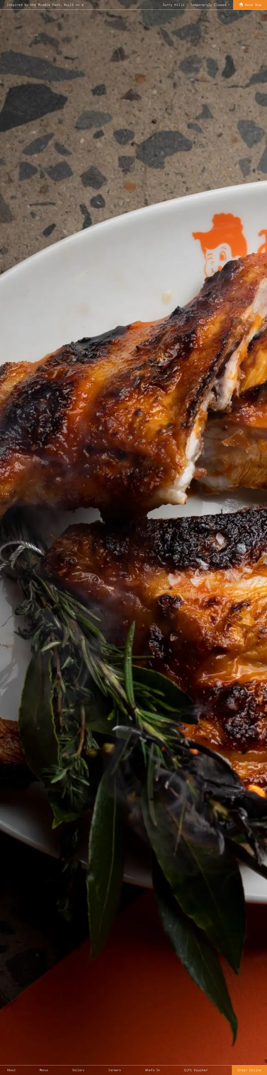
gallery (78, 1070)
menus (44, 1070)
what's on (152, 1070)
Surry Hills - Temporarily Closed (194, 5)
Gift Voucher (196, 1070)
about (11, 1070)
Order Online (249, 1070)
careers (115, 1070)
